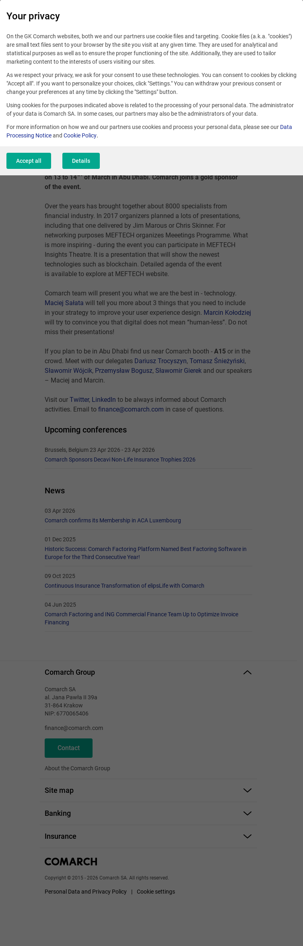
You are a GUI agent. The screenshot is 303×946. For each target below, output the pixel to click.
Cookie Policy (80, 135)
